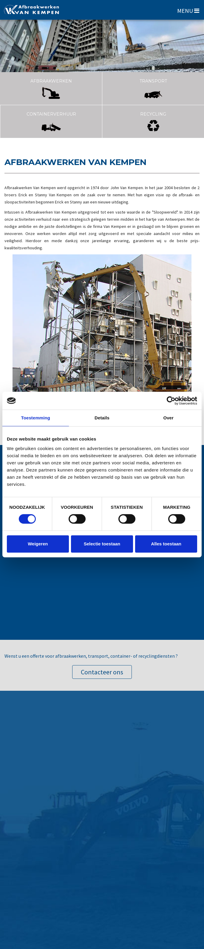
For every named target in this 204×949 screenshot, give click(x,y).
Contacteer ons (102, 672)
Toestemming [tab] (35, 417)
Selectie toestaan (102, 543)
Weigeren (38, 543)
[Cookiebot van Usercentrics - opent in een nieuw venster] (171, 400)
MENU (188, 10)
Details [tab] (102, 417)
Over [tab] (168, 417)
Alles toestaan (166, 543)
